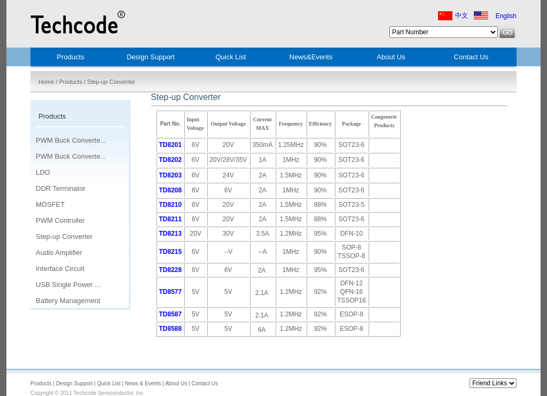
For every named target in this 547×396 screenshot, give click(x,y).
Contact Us (471, 57)
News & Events (143, 383)
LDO (43, 172)
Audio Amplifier (59, 253)
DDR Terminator (60, 188)
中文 (461, 15)
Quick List (230, 57)
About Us (391, 57)
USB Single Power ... (68, 285)
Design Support (151, 57)
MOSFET (50, 204)
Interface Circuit (60, 269)
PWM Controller (60, 220)
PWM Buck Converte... (71, 140)
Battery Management (68, 301)
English (506, 16)
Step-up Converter (64, 236)
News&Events (311, 57)
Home (46, 82)
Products (70, 57)
